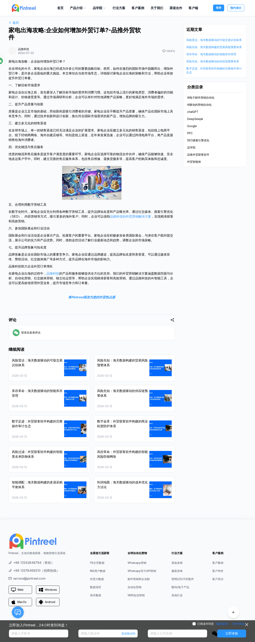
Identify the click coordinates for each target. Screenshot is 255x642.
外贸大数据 (97, 579)
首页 (60, 8)
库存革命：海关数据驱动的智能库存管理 (211, 54)
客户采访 (217, 579)
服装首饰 (177, 571)
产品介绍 (78, 8)
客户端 (193, 8)
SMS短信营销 (136, 595)
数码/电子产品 (180, 587)
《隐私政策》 (222, 623)
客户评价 (217, 571)
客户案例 (138, 8)
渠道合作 (176, 8)
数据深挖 (95, 587)
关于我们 (157, 8)
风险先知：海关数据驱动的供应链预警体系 (212, 61)
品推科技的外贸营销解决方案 (130, 216)
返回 (14, 23)
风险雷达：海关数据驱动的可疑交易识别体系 (214, 40)
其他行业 (177, 595)
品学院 (99, 8)
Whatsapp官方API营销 (142, 571)
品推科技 (52, 273)
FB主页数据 (97, 562)
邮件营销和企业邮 (139, 579)
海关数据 (95, 595)
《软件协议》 (238, 623)
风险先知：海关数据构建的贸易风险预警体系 (214, 47)
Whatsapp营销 (137, 562)
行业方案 (119, 8)
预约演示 (235, 8)
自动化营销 (134, 587)
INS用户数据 (97, 571)
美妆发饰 (177, 562)
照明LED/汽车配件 (183, 579)
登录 (218, 7)
